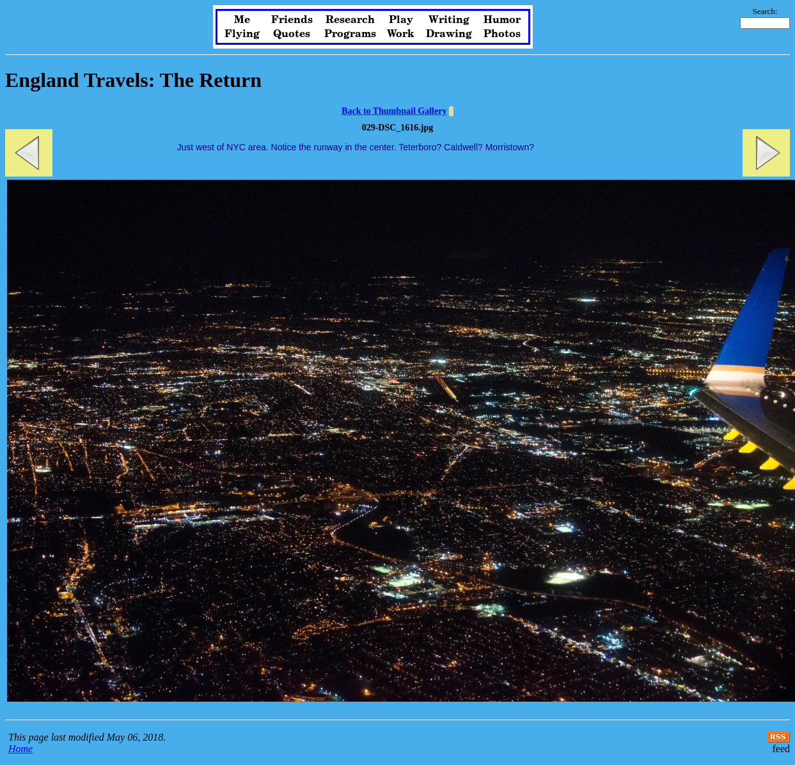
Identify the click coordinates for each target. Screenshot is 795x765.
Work (400, 34)
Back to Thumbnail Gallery (394, 111)
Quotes (291, 34)
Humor (502, 20)
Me (242, 20)
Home (20, 748)
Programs (350, 34)
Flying (242, 34)
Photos (502, 34)
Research (350, 20)
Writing (449, 20)
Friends (292, 20)
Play (401, 20)
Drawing (449, 34)
